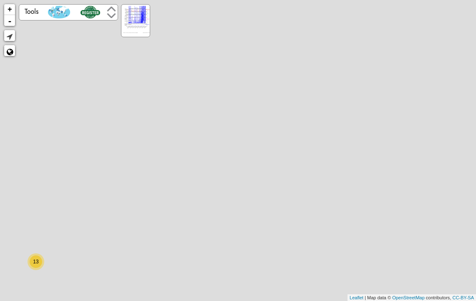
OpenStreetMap (408, 297)
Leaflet (356, 297)
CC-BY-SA (463, 297)
